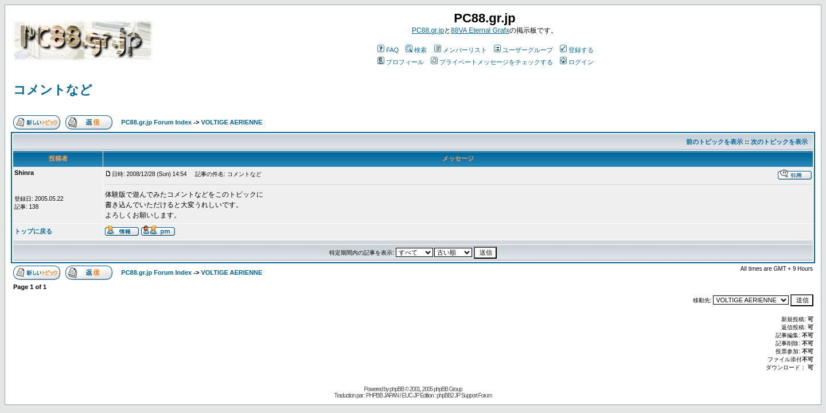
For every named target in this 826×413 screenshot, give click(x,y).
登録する (577, 49)
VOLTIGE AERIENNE (231, 122)
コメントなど (52, 90)
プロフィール (400, 62)
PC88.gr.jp (428, 30)
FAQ (388, 49)
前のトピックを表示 (714, 141)
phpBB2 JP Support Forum (464, 395)
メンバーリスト (460, 49)
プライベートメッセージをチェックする (492, 62)
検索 (416, 49)
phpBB (396, 389)
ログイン (577, 62)
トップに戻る (33, 231)
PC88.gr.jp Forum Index (156, 122)
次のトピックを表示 (779, 141)
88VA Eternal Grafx (480, 30)
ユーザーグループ (523, 49)
